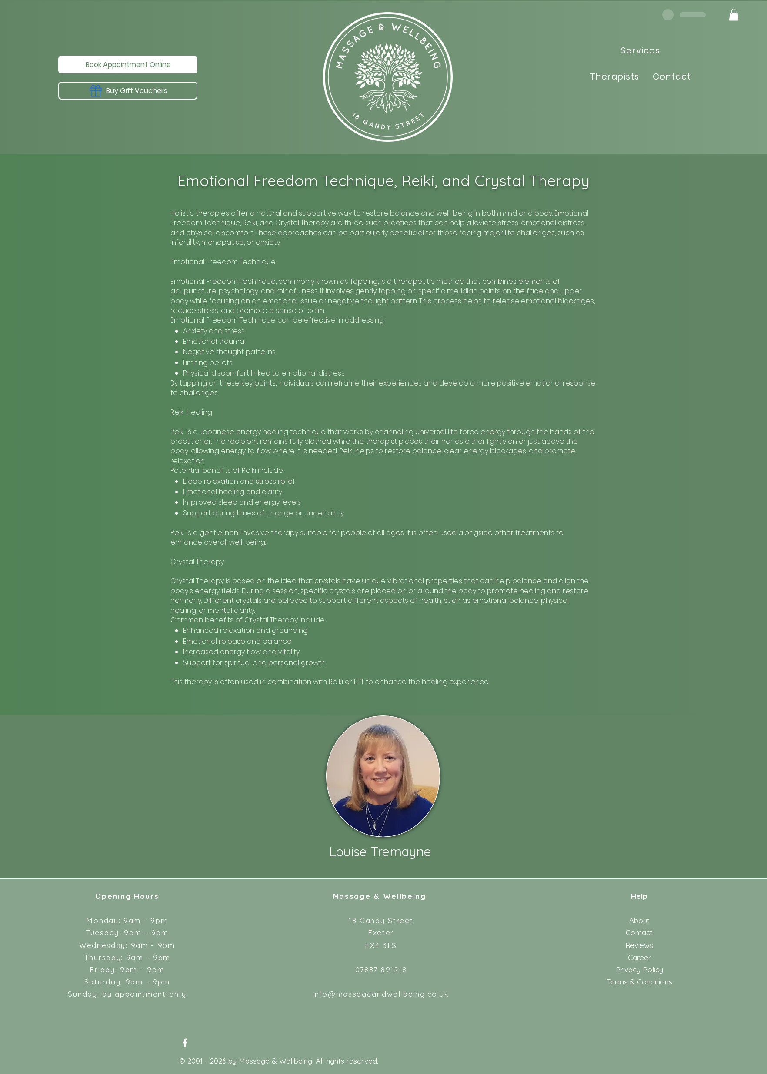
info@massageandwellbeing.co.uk (381, 993)
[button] (734, 14)
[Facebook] (185, 1043)
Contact (639, 932)
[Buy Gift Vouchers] (127, 91)
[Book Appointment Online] (127, 64)
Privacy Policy (639, 969)
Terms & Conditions (639, 981)
